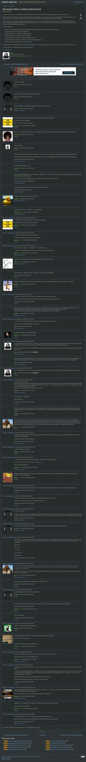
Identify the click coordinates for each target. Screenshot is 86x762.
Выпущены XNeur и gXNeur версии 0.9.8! (18, 743)
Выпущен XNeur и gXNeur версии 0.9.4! (60, 745)
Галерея (26, 2)
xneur (9, 11)
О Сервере (3, 756)
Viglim (15, 84)
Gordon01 (16, 696)
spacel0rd (16, 168)
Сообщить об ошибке (5, 757)
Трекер (40, 2)
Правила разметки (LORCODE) (21, 756)
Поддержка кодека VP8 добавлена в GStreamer (16, 64)
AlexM (15, 659)
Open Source (12, 6)
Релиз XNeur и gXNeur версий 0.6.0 (59, 747)
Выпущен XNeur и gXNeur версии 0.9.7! (18, 745)
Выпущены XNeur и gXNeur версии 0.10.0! (18, 741)
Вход (83, 2)
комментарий (11, 218)
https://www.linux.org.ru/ (6, 759)
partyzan (16, 125)
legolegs (16, 240)
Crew (11, 53)
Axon (15, 427)
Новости (21, 2)
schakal (16, 108)
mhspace (16, 134)
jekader (16, 609)
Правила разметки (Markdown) (34, 756)
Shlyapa (16, 313)
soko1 (15, 335)
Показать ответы (17, 263)
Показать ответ (17, 110)
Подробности (8, 49)
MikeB (15, 284)
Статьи (31, 2)
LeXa (15, 362)
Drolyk (15, 477)
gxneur (6, 11)
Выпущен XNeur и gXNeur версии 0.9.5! (60, 749)
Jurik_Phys (16, 212)
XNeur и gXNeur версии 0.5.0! (57, 741)
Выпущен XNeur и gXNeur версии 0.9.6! (18, 747)
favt (15, 275)
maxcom (17, 56)
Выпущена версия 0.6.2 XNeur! (15, 749)
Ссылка (4, 60)
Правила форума (10, 756)
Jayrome (16, 708)
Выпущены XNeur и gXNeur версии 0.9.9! (22, 9)
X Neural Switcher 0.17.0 (56, 743)
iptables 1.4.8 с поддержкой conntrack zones (71, 64)
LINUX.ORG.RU (9, 2)
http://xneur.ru (30, 47)
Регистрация (77, 2)
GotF (15, 261)
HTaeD (15, 646)
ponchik (16, 628)
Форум (35, 2)
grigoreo (16, 148)
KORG (15, 326)
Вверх (83, 756)
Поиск (43, 2)
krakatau (16, 198)
